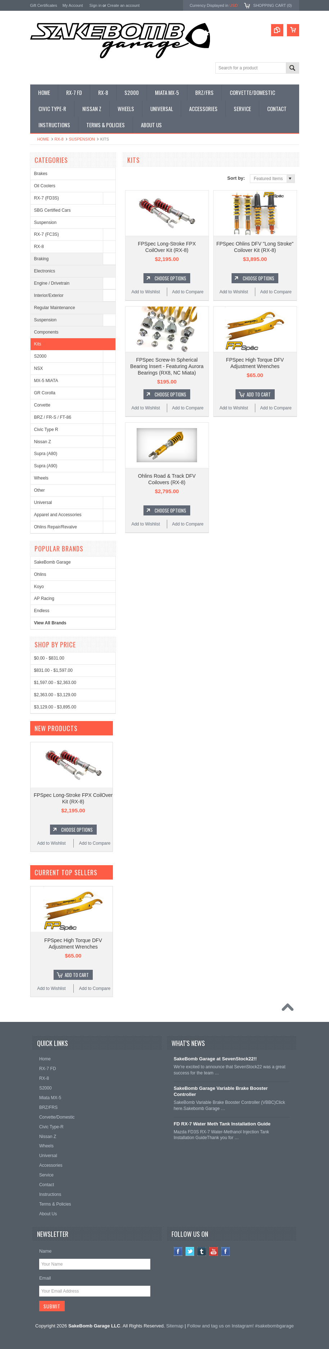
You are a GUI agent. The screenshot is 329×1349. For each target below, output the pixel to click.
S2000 (40, 356)
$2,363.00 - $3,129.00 (55, 694)
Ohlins (40, 574)
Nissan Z (42, 441)
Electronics (44, 271)
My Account (73, 5)
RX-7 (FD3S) (46, 198)
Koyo (39, 586)
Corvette (42, 405)
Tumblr (201, 1251)
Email (45, 1278)
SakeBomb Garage (52, 562)
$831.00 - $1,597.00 (53, 670)
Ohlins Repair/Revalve (55, 526)
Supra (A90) (46, 465)
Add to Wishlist (145, 291)
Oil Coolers (44, 185)
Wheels (41, 478)
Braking (41, 258)
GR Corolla (44, 392)
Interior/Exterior (49, 295)
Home (43, 139)
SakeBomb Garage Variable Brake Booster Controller (221, 1091)
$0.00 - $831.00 (49, 658)
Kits (37, 344)
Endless (42, 610)
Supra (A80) (46, 453)
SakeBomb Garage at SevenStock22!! (215, 1058)
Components (46, 332)
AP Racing (44, 598)
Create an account (123, 5)
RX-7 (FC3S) (46, 234)
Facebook (178, 1251)
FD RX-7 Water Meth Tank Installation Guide (222, 1124)
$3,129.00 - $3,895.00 (55, 707)
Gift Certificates (43, 5)
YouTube (213, 1251)
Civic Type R (46, 429)
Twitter (190, 1251)
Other (39, 490)
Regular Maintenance (54, 307)
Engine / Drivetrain (52, 283)
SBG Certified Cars (52, 210)
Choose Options (170, 278)
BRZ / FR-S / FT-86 (52, 417)
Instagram (225, 1251)
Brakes (40, 173)
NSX (38, 368)
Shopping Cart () (272, 5)
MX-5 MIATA (46, 380)
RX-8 (59, 139)
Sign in (96, 5)
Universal (43, 502)
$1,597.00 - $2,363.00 (55, 682)
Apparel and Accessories (58, 514)
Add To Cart (259, 394)
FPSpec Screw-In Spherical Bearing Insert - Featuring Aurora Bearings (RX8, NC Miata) (167, 366)
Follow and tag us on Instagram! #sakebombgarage (240, 1326)
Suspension (82, 139)
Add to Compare (188, 291)
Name (45, 1251)
